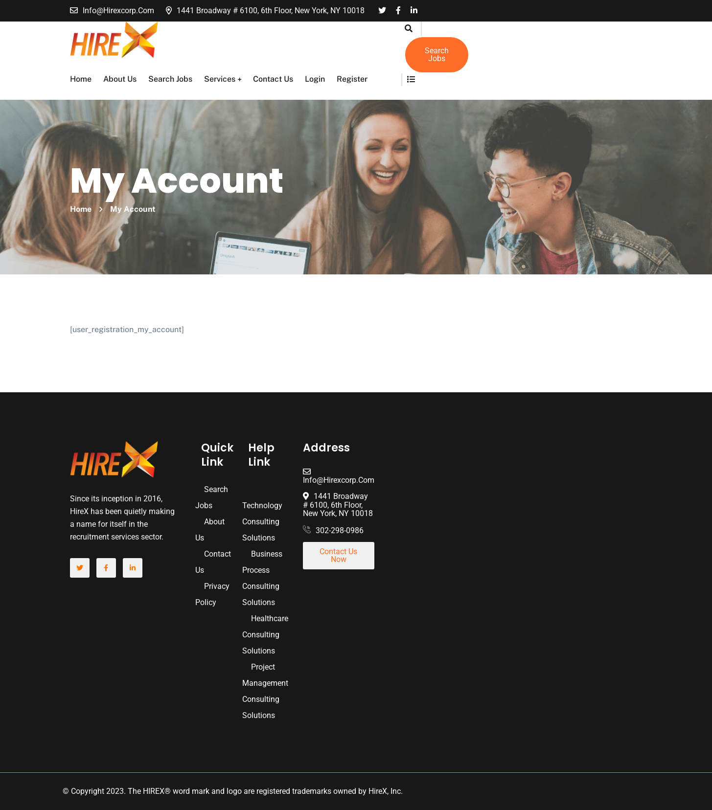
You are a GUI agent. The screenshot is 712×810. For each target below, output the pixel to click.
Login (315, 79)
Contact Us (273, 79)
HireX (377, 791)
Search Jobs (170, 79)
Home (81, 79)
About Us (120, 79)
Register (352, 79)
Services (219, 79)
